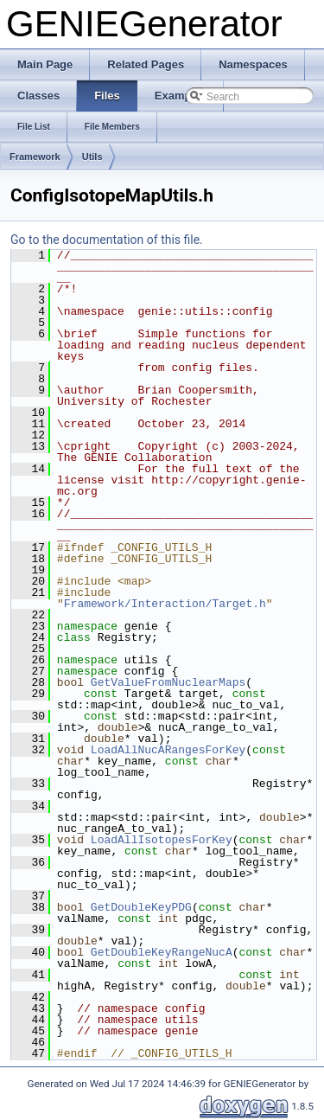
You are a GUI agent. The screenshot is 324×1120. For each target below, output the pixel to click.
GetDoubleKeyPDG (141, 907)
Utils (92, 156)
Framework (35, 156)
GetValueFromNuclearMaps (168, 682)
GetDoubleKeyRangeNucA (161, 952)
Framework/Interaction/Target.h (165, 603)
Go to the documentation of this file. (106, 239)
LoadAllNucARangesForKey (168, 750)
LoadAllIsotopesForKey (161, 840)
